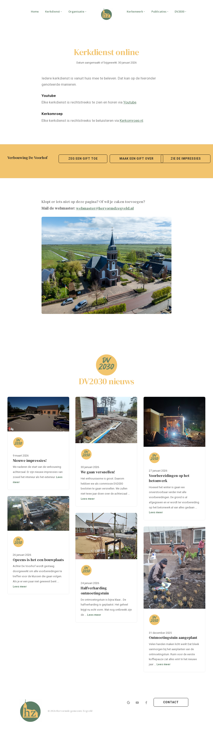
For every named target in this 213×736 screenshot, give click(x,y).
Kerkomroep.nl (131, 120)
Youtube (129, 102)
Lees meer (88, 498)
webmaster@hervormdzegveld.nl (105, 208)
